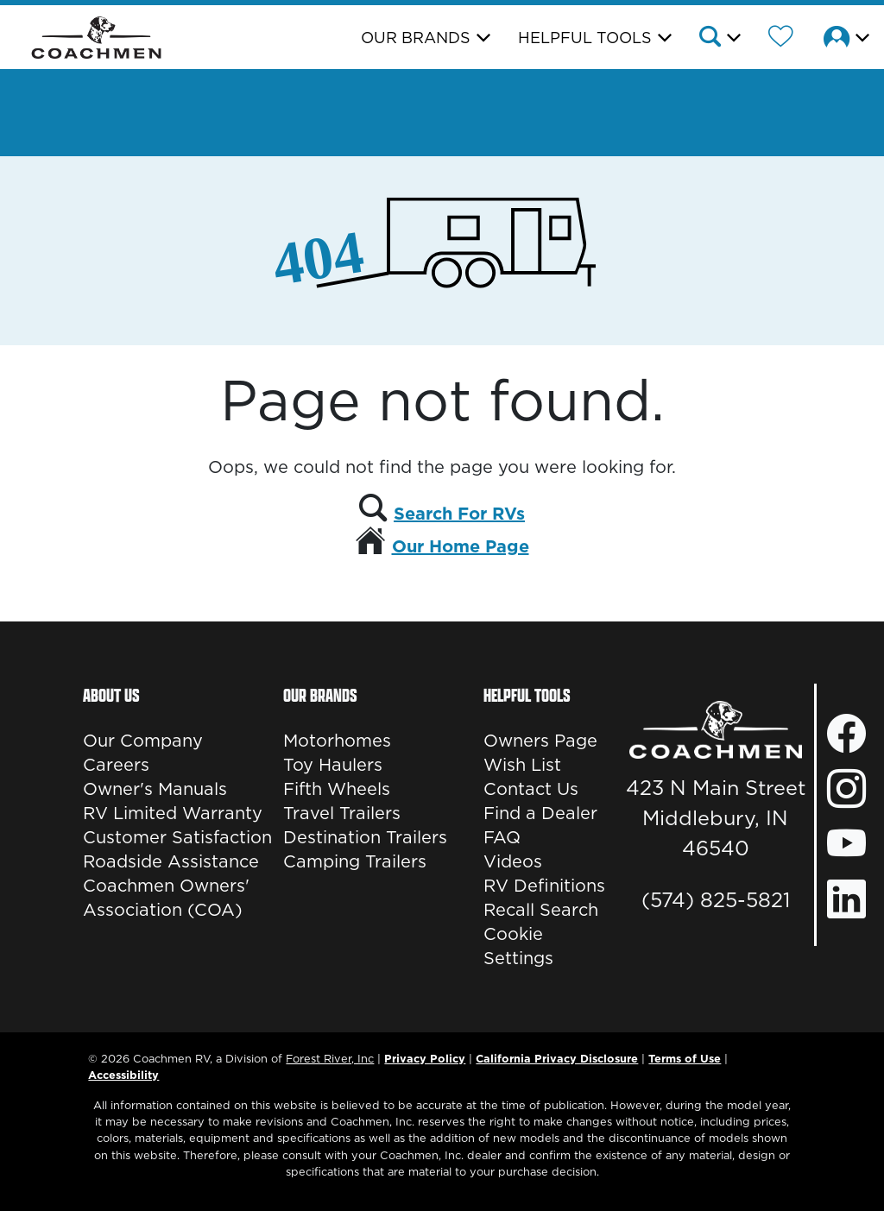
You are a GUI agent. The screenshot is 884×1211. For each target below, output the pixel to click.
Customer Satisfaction (177, 837)
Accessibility (123, 1074)
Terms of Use (684, 1058)
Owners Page (540, 740)
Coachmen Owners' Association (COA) (166, 898)
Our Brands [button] (415, 37)
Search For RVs (459, 513)
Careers (116, 765)
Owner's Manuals (155, 789)
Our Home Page (460, 546)
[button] (718, 39)
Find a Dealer (540, 813)
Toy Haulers (332, 765)
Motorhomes (337, 740)
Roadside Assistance (171, 861)
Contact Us (530, 789)
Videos (512, 861)
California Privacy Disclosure (557, 1058)
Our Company (143, 740)
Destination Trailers (365, 837)
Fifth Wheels (336, 789)
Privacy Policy (424, 1058)
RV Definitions (544, 886)
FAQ (502, 837)
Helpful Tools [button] (585, 37)
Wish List (522, 765)
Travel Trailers (342, 813)
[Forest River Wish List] (780, 39)
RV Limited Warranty (172, 813)
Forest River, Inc (330, 1058)
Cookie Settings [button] (518, 946)
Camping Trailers (354, 861)
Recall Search (540, 910)
